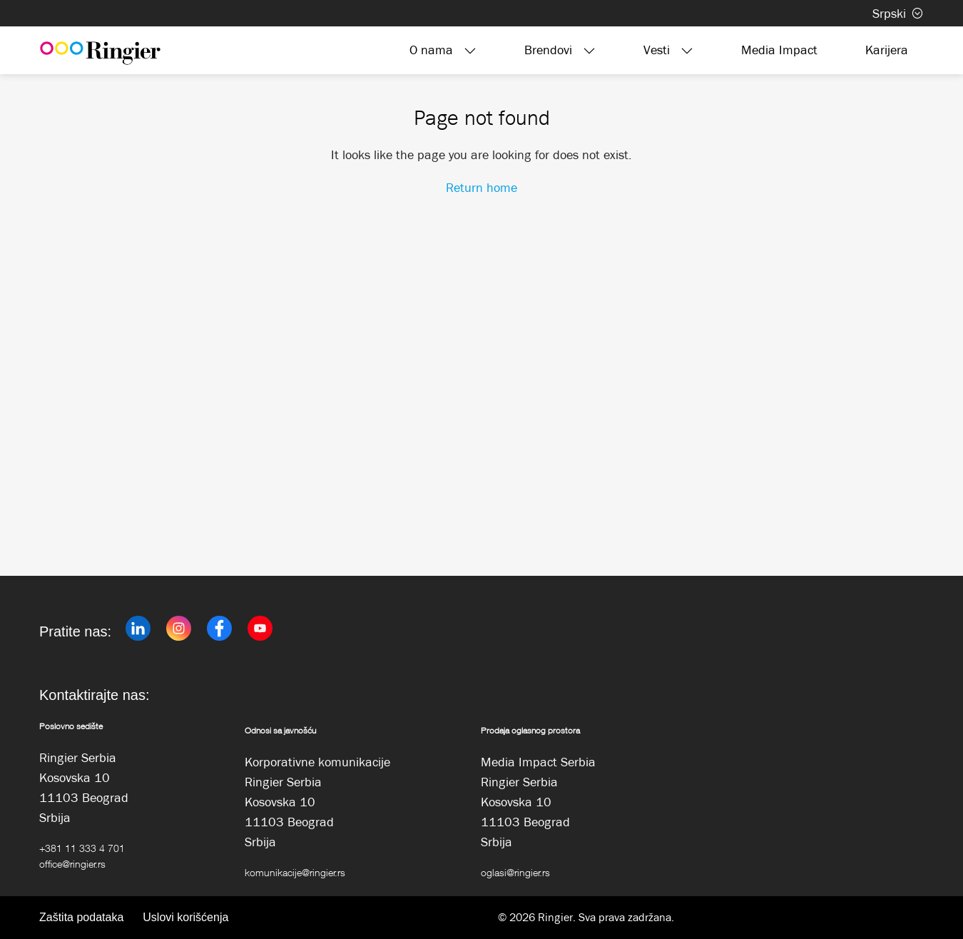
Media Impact (779, 50)
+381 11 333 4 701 (82, 848)
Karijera (886, 50)
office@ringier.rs (72, 864)
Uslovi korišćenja (185, 917)
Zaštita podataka (81, 917)
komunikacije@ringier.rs (295, 872)
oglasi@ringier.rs (515, 872)
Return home (481, 188)
